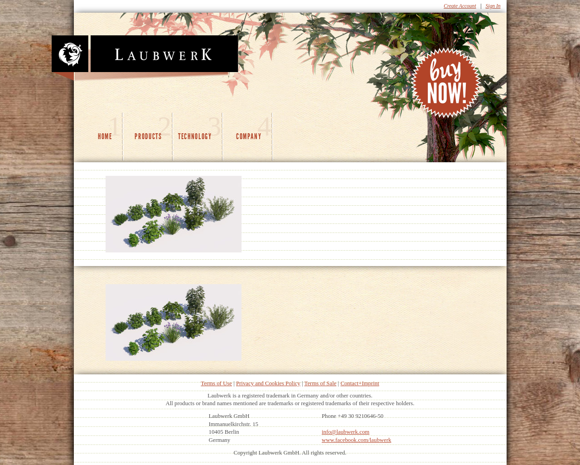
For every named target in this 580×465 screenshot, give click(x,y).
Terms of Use (216, 383)
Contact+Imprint (359, 383)
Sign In (493, 6)
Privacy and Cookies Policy (268, 383)
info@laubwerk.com (345, 432)
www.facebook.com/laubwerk (356, 440)
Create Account (460, 6)
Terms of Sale (320, 383)
